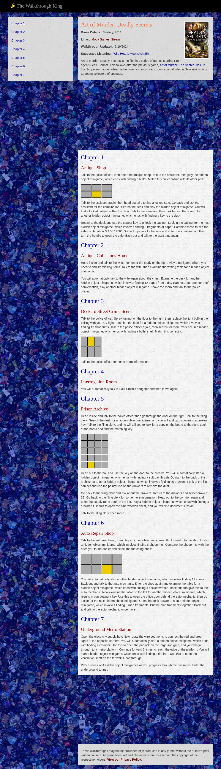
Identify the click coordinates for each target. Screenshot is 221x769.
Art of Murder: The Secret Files (180, 65)
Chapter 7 (18, 75)
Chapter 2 (18, 32)
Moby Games (100, 39)
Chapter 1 (18, 23)
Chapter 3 (18, 40)
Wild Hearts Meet (124, 53)
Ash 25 (143, 53)
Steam (115, 39)
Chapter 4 (18, 49)
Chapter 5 (18, 57)
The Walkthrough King (35, 6)
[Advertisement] (40, 113)
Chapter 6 (18, 66)
